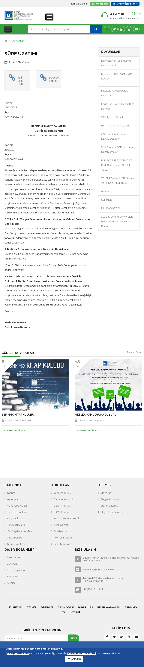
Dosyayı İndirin (54, 79)
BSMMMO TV (14, 576)
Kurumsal (16, 607)
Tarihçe (11, 493)
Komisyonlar (61, 524)
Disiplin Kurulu (62, 505)
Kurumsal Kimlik (16, 524)
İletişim (11, 583)
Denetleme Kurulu (64, 499)
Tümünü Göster (134, 352)
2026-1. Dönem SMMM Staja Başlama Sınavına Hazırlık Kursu (117, 221)
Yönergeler (13, 499)
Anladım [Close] (74, 659)
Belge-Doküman (16, 518)
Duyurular (18, 41)
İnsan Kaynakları (16, 570)
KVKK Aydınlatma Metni (20, 531)
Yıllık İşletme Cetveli (112, 117)
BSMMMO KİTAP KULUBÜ (115, 125)
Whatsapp (102, 3)
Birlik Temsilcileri (63, 544)
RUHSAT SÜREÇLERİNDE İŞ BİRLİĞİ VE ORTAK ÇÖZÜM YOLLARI (117, 165)
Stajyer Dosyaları (110, 499)
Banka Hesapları (16, 512)
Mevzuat (106, 493)
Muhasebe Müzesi (17, 505)
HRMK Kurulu (61, 512)
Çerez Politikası (15, 537)
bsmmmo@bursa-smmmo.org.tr (126, 18)
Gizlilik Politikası (16, 544)
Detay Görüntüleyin (13, 430)
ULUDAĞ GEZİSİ (110, 208)
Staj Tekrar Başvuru (112, 512)
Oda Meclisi (60, 531)
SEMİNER (106, 199)
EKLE (74, 638)
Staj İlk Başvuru (109, 505)
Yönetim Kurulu (62, 493)
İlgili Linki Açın (20, 80)
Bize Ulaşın (79, 3)
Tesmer (32, 607)
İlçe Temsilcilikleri (63, 537)
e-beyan (105, 191)
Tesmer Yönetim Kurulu (67, 518)
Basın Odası (14, 557)
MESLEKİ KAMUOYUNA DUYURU (95, 414)
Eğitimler (47, 607)
